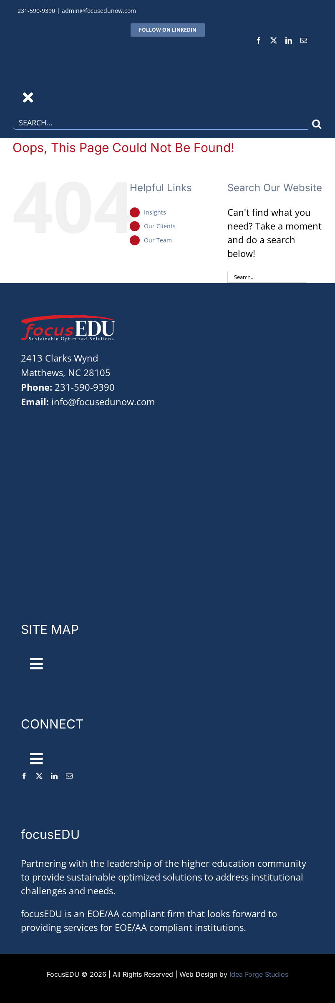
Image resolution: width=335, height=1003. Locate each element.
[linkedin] (288, 40)
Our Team (158, 240)
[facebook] (258, 40)
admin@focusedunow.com (99, 11)
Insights (155, 212)
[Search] (316, 124)
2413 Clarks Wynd (59, 358)
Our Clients (160, 226)
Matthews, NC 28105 (66, 372)
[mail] (303, 40)
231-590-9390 (36, 11)
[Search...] (160, 124)
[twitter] (273, 40)
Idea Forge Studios (258, 974)
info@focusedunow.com (103, 401)
